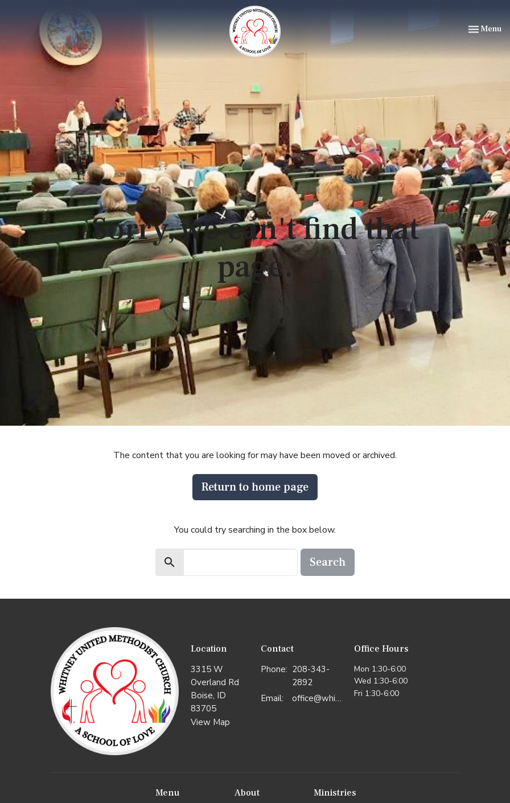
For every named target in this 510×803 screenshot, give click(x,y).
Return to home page (255, 487)
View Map (210, 722)
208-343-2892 (311, 676)
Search (328, 562)
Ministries (335, 792)
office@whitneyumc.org (317, 698)
